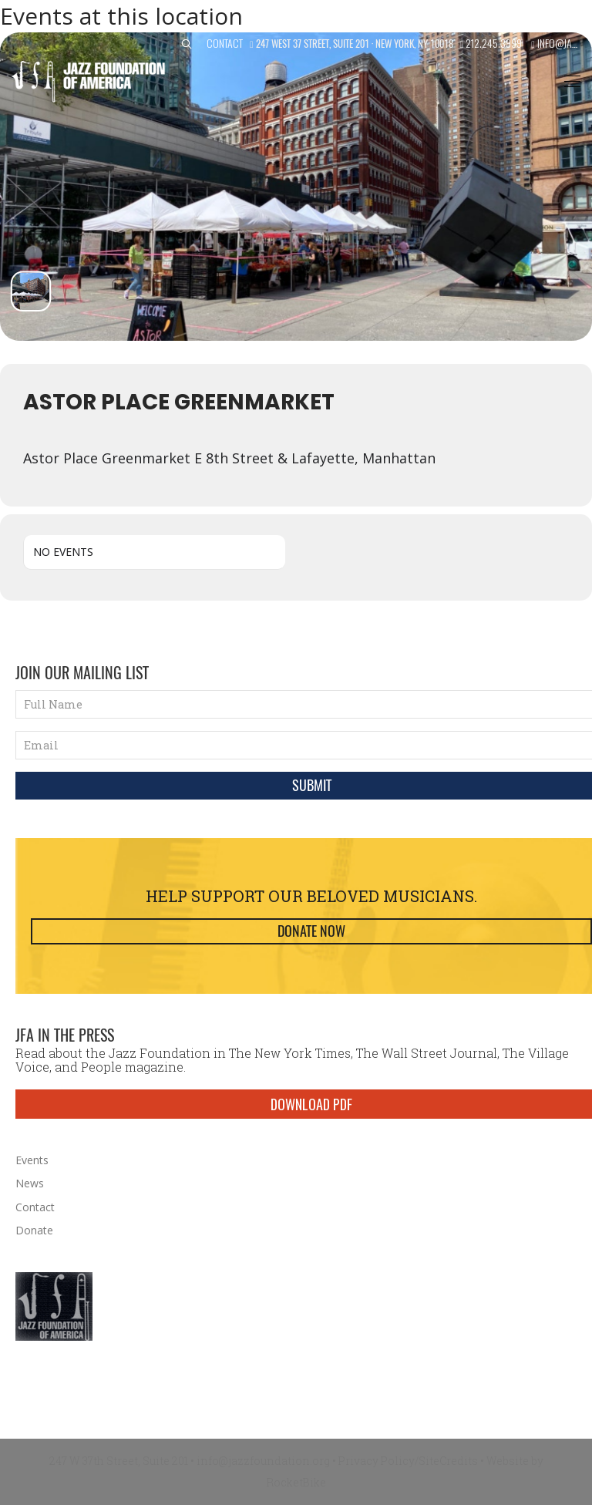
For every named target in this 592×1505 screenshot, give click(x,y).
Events (32, 1160)
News (29, 1183)
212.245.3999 (493, 43)
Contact (225, 43)
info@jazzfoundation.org (263, 1460)
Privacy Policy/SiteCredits (408, 1460)
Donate (34, 1230)
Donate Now (311, 931)
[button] (187, 44)
